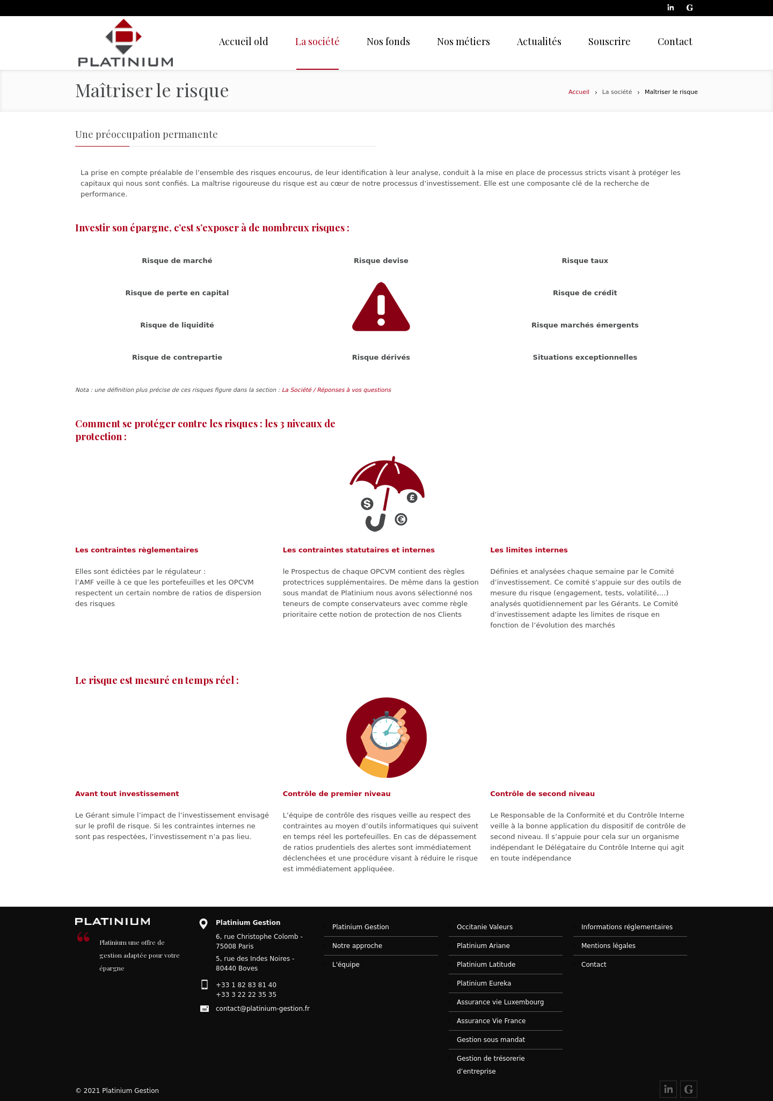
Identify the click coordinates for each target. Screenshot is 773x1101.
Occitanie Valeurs (485, 927)
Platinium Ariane (483, 946)
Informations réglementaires (627, 927)
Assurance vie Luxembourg (500, 1002)
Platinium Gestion (360, 927)
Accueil (578, 92)
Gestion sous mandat (491, 1040)
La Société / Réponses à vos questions (336, 390)
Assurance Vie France (491, 1021)
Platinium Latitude (486, 964)
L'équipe (346, 964)
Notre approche (357, 946)
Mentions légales (608, 946)
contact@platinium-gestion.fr (263, 1008)
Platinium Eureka (484, 983)
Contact (594, 964)
